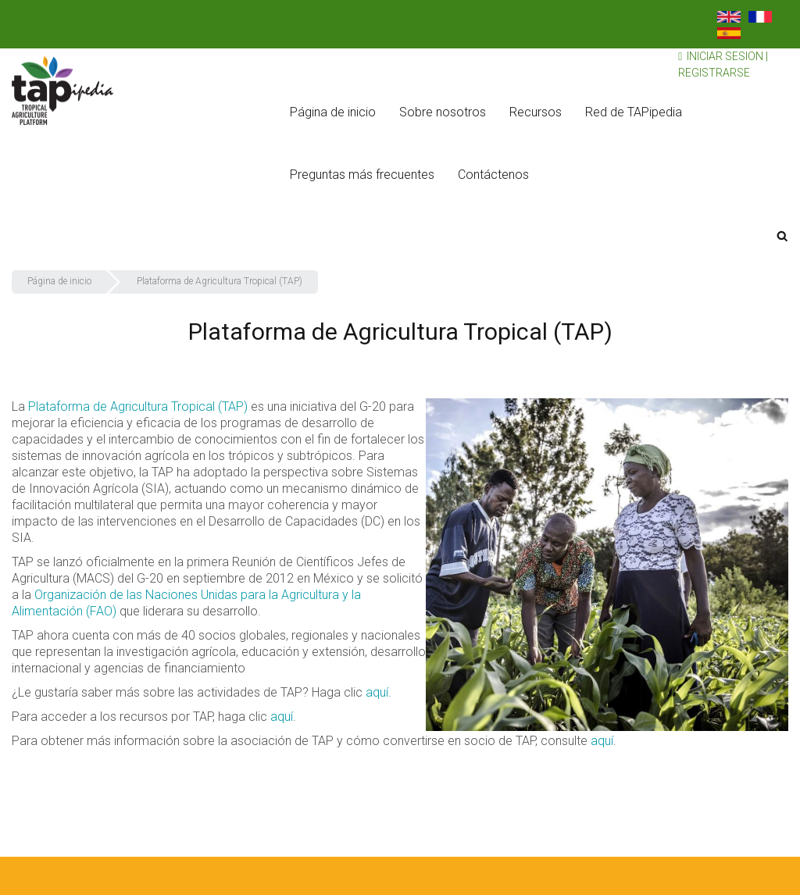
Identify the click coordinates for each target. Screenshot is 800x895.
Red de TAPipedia (633, 112)
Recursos (535, 112)
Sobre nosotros (442, 112)
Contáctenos (493, 174)
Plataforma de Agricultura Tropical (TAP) (138, 406)
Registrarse (714, 72)
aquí (377, 692)
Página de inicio (333, 112)
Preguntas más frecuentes (362, 174)
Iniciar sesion (725, 56)
